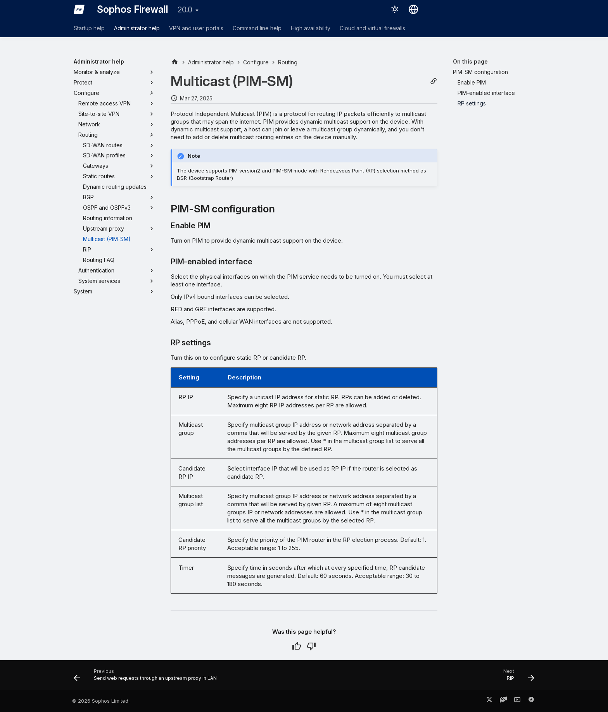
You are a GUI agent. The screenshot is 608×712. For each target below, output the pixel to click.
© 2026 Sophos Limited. (101, 701)
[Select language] (413, 9)
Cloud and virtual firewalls (372, 28)
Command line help (257, 28)
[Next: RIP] (517, 677)
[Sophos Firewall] (79, 9)
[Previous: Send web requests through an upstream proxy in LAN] (147, 677)
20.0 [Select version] (185, 9)
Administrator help (137, 28)
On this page (470, 61)
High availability (310, 28)
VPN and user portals (196, 28)
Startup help (89, 28)
